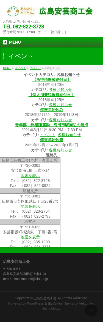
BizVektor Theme (61, 303)
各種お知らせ (60, 89)
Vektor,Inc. (87, 303)
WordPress (35, 303)
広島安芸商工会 (45, 298)
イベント (35, 68)
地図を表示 (30, 175)
